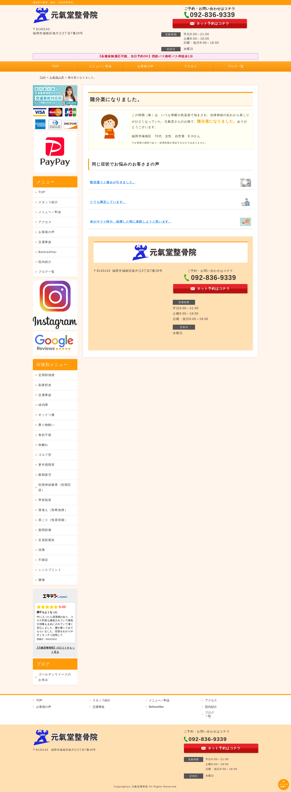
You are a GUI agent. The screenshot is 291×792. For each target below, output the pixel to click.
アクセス (190, 66)
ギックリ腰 (46, 414)
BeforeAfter (47, 252)
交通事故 (44, 242)
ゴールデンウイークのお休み (54, 677)
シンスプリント (49, 569)
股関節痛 (44, 530)
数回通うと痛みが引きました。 (113, 182)
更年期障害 (46, 464)
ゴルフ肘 (44, 454)
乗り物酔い (46, 424)
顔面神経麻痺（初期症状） (54, 487)
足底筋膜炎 (46, 540)
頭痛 (41, 549)
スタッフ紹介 (48, 202)
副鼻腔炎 (44, 385)
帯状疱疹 (44, 499)
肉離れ (43, 444)
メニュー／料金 (100, 66)
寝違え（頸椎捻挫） (53, 510)
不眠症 (43, 559)
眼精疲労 (44, 474)
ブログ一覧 (235, 66)
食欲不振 (44, 434)
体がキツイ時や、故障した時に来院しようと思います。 (131, 221)
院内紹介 (44, 261)
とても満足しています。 (108, 202)
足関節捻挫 (46, 375)
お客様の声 (145, 66)
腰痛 (41, 579)
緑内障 (43, 404)
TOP (55, 66)
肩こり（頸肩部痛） (53, 520)
